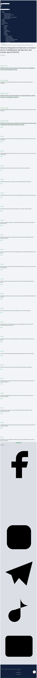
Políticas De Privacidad (10, 40)
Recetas (5, 26)
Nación (3, 19)
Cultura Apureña (7, 16)
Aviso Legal (8, 41)
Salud (5, 29)
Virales (5, 32)
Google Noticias (9, 37)
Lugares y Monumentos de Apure (10, 17)
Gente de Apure (7, 18)
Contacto (6, 34)
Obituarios (6, 33)
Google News (18, 442)
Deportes (6, 25)
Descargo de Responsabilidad (11, 39)
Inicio (3, 11)
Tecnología (6, 30)
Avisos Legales (5, 23)
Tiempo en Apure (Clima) (9, 14)
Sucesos (3, 21)
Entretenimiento (7, 31)
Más (3, 24)
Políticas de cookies (9, 38)
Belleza (5, 27)
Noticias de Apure (7, 13)
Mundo (3, 20)
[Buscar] (1, 4)
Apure (3, 12)
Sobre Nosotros (9, 36)
